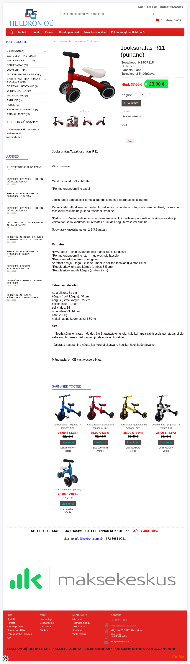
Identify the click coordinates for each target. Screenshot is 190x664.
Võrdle (125, 125)
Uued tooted (46, 626)
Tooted (22, 32)
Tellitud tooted (79, 626)
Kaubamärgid (46, 619)
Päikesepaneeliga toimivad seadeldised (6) (23, 80)
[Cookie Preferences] (5, 658)
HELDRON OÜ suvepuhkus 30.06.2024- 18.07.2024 (26, 196)
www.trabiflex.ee (14, 137)
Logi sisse (152, 7)
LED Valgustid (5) (17, 95)
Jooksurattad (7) (17, 70)
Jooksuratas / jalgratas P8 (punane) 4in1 (100, 426)
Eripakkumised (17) (18, 114)
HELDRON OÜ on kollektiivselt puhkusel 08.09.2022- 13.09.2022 (26, 239)
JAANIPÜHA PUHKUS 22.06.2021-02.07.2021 (26, 282)
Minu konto (77, 619)
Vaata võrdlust (79, 634)
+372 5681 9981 (119, 636)
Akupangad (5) (15, 51)
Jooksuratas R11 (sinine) (67, 489)
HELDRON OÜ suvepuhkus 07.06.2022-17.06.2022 (26, 253)
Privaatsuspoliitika (95, 32)
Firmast (50, 32)
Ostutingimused (69, 32)
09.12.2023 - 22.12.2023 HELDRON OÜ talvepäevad (26, 210)
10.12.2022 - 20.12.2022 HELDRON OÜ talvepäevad (26, 225)
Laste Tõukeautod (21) (21, 60)
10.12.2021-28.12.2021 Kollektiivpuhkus (26, 268)
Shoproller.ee (177, 656)
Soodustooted (47, 623)
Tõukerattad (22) (17, 65)
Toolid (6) (13, 105)
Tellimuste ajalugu (81, 623)
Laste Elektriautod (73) (21, 56)
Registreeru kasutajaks (171, 7)
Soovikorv (77, 630)
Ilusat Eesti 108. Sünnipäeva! (26, 168)
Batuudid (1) (14, 100)
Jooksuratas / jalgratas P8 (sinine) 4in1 (68, 426)
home (54, 41)
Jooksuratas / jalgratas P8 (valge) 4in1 (166, 426)
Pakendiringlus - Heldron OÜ (129, 32)
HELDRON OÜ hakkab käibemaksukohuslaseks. (26, 297)
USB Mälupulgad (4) (19, 91)
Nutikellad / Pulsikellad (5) (24, 74)
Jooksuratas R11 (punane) (87, 41)
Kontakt (35, 32)
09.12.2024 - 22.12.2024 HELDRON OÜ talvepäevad (26, 181)
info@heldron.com (120, 641)
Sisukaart (44, 630)
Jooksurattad (66, 41)
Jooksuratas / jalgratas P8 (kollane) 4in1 (133, 426)
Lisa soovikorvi (131, 116)
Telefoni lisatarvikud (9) (22, 86)
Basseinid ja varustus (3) (22, 109)
